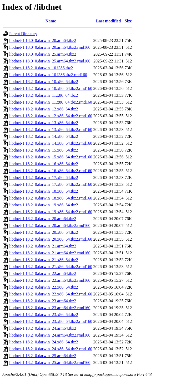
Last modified (108, 21)
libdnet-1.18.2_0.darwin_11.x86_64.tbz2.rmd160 (50, 102)
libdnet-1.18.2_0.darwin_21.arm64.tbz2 (42, 246)
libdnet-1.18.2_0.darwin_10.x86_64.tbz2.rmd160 (50, 88)
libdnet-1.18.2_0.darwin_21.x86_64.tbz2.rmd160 (50, 266)
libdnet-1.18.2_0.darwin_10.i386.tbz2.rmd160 (48, 74)
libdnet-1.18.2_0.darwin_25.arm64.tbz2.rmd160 (49, 362)
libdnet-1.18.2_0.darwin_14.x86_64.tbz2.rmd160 (50, 143)
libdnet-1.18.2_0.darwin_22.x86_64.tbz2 (43, 287)
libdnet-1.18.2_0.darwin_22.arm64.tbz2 (42, 273)
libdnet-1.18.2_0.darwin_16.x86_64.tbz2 (43, 164)
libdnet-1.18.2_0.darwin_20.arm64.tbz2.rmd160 (49, 225)
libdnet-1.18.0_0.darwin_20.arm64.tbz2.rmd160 (49, 47)
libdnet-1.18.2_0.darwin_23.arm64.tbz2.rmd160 (49, 307)
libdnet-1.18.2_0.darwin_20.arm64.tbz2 (42, 218)
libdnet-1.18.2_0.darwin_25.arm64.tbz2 (42, 355)
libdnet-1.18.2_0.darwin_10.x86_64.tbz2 (43, 81)
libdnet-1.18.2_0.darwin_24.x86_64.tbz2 (43, 342)
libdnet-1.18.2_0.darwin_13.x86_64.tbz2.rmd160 (50, 129)
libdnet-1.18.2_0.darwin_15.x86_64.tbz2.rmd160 (50, 157)
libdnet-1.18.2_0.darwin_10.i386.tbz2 (41, 68)
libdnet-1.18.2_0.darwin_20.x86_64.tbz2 (43, 232)
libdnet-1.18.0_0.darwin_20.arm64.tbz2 (42, 40)
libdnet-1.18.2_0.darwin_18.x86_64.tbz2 (43, 191)
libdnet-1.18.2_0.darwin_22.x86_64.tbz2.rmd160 (50, 294)
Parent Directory (23, 33)
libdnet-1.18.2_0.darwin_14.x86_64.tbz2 (43, 136)
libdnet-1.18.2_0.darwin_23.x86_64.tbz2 (43, 314)
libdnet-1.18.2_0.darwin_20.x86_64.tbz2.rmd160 (50, 239)
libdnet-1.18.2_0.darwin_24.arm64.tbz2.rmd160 (49, 335)
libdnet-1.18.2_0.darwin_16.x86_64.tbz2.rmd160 (50, 170)
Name (51, 21)
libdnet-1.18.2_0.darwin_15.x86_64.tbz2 (43, 150)
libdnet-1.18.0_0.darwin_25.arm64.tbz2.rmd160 (49, 61)
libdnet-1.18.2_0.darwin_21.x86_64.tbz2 (43, 259)
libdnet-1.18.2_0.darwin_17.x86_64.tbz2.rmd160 (50, 184)
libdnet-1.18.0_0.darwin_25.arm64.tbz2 (42, 54)
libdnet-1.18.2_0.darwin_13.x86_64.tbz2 (43, 122)
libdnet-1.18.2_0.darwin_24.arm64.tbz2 (42, 328)
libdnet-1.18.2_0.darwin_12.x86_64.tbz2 (43, 109)
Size (128, 21)
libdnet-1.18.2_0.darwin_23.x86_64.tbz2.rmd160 (50, 321)
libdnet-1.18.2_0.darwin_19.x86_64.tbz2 (43, 205)
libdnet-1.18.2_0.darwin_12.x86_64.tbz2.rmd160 (50, 116)
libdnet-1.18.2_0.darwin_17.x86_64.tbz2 (43, 177)
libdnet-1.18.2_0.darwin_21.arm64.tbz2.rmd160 (49, 253)
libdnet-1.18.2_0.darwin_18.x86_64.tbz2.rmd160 (50, 198)
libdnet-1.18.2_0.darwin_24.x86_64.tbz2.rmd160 (50, 349)
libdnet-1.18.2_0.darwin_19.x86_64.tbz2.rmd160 (50, 212)
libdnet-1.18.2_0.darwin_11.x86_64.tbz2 (43, 95)
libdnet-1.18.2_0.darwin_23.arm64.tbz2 (42, 301)
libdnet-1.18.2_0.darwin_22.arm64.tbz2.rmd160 (49, 280)
